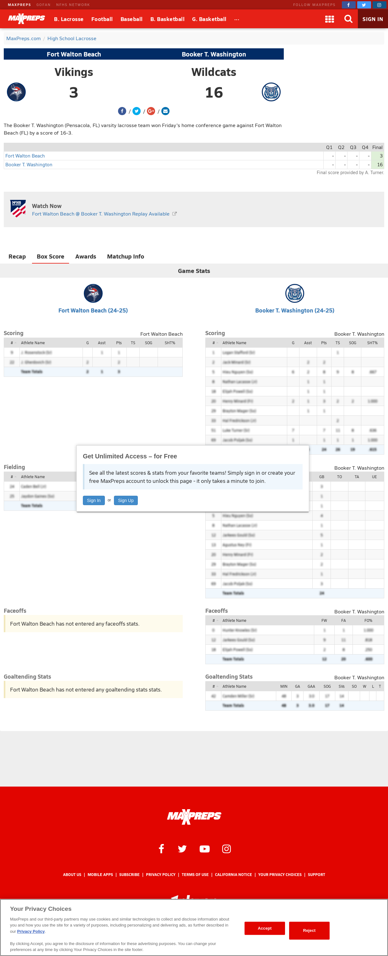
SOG (148, 342)
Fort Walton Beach (74, 54)
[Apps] (329, 18)
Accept (265, 928)
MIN (284, 686)
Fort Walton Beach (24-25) (93, 310)
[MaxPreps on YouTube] (205, 848)
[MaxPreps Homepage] (194, 817)
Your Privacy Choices (280, 874)
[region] (194, 927)
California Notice (233, 874)
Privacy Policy (160, 874)
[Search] (348, 18)
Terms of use (195, 874)
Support (316, 874)
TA (357, 476)
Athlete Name (33, 342)
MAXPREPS (19, 4)
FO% (368, 620)
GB (321, 476)
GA (297, 686)
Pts (119, 342)
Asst (101, 342)
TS (133, 342)
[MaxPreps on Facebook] (349, 4)
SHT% (170, 342)
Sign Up (126, 500)
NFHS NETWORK (73, 4)
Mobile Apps (100, 874)
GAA (311, 686)
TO (339, 476)
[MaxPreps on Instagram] (379, 4)
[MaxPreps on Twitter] (364, 4)
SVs (342, 686)
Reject (309, 930)
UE (374, 476)
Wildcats (213, 71)
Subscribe (129, 874)
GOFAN (43, 4)
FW (324, 620)
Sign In (94, 500)
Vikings (74, 71)
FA (343, 620)
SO (354, 686)
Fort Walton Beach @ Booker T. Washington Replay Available (101, 213)
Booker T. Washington (214, 54)
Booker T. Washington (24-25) (294, 310)
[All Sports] (236, 18)
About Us (72, 874)
